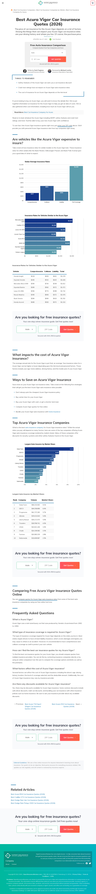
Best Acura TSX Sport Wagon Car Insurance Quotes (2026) (33, 706)
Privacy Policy (77, 874)
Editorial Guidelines (20, 763)
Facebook (87, 863)
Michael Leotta (66, 70)
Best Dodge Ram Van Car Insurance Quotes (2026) (30, 800)
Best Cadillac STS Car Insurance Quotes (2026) (28, 797)
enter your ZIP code (65, 125)
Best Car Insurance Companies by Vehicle (50, 10)
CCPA (52, 876)
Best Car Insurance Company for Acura (38, 112)
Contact (14, 864)
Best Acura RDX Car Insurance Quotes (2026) (28, 794)
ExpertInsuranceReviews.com (32, 874)
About (7, 864)
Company (10, 861)
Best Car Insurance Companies (24, 10)
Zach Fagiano (39, 70)
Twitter (90, 863)
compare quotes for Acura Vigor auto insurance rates (37, 599)
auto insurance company (34, 427)
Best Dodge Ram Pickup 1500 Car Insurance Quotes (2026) (33, 803)
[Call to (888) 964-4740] (93, 3)
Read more (47, 36)
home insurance (54, 412)
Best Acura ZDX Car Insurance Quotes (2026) (63, 705)
